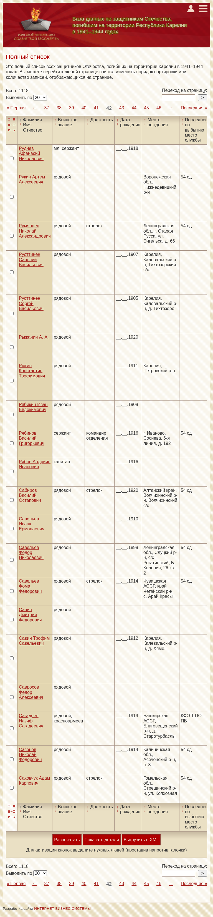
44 (133, 107)
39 (71, 107)
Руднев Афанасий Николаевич (31, 153)
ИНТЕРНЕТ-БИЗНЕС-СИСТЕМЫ (62, 908)
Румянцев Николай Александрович (35, 230)
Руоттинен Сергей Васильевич (31, 303)
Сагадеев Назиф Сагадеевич (31, 720)
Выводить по (19, 97)
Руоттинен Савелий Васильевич (31, 259)
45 (146, 107)
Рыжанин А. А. (34, 337)
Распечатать (67, 839)
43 (121, 107)
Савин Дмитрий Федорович (30, 614)
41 (96, 107)
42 (109, 108)
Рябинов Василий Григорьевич (31, 438)
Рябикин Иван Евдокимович (33, 407)
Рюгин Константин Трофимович (32, 370)
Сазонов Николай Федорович (30, 754)
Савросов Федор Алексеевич (31, 692)
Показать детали (101, 839)
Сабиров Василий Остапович (30, 495)
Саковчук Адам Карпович (34, 780)
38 (59, 107)
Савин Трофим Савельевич (34, 641)
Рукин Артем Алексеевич (32, 179)
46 (158, 107)
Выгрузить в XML (141, 839)
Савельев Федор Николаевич (31, 552)
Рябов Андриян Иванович (34, 464)
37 (46, 107)
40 (84, 107)
